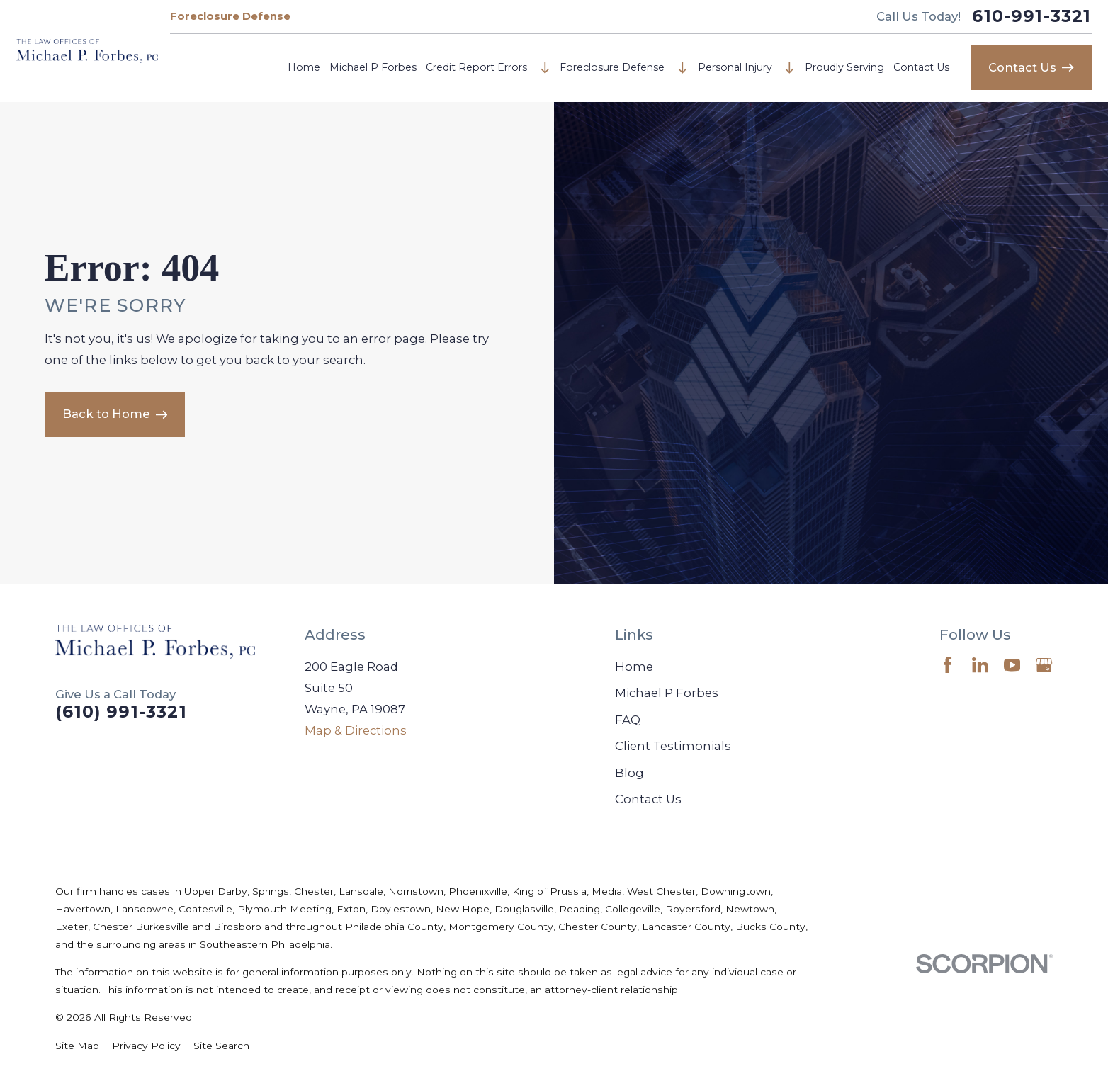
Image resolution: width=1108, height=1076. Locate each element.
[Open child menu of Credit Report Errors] (545, 68)
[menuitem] (77, 1046)
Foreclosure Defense (230, 16)
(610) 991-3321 (121, 711)
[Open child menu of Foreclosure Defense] (683, 68)
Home (304, 67)
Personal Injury (735, 67)
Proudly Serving (844, 67)
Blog (629, 773)
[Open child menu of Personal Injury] (790, 68)
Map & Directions (356, 730)
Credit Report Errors (476, 67)
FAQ (627, 720)
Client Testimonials (673, 746)
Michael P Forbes (373, 67)
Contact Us (921, 67)
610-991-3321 (1031, 16)
